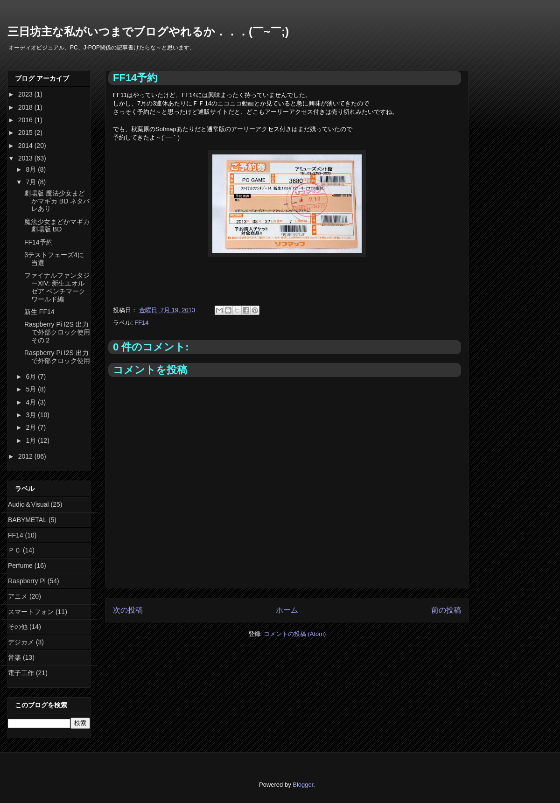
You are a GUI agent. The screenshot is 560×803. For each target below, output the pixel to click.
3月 (32, 415)
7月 (32, 182)
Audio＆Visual (28, 504)
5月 (32, 389)
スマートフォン (31, 611)
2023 (26, 94)
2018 (26, 107)
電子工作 (21, 673)
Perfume (20, 565)
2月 (32, 427)
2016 (26, 120)
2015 (26, 132)
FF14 (141, 322)
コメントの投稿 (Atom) (295, 633)
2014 (26, 145)
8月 (32, 169)
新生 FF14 (39, 311)
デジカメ (21, 642)
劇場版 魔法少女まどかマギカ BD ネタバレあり (57, 201)
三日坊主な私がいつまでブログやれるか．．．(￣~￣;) (148, 31)
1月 (32, 440)
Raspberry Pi (27, 581)
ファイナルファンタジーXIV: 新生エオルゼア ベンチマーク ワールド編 (57, 287)
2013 (26, 158)
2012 (26, 456)
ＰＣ (14, 550)
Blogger (303, 784)
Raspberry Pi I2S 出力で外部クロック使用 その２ (57, 332)
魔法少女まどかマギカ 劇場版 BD (57, 225)
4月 (32, 402)
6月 (32, 376)
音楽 (14, 657)
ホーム (287, 610)
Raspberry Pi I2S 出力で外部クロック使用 (57, 356)
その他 (18, 626)
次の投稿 (128, 610)
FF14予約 (38, 242)
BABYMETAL (27, 520)
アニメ (18, 596)
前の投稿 (446, 610)
